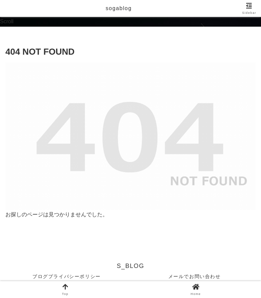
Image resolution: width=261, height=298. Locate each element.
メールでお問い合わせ (194, 276)
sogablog (119, 8)
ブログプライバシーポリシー (66, 276)
